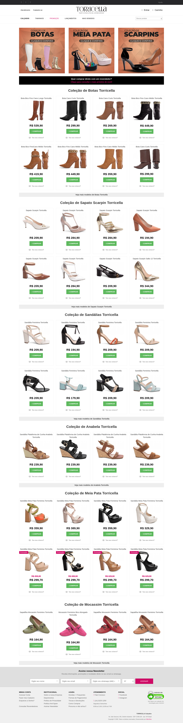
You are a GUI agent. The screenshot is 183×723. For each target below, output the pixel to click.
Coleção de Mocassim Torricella (91, 604)
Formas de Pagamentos (78, 698)
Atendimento (25, 10)
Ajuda (160, 2)
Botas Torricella (101, 195)
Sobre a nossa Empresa (53, 695)
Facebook (123, 695)
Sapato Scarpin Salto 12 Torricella (147, 259)
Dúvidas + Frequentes (77, 695)
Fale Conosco (100, 695)
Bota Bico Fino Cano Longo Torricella (36, 98)
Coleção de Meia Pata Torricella (91, 493)
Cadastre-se (37, 10)
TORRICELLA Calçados (143, 713)
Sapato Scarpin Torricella (36, 210)
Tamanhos (39, 18)
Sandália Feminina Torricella (36, 322)
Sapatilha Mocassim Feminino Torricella (36, 612)
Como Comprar (74, 704)
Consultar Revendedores (28, 706)
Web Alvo (148, 719)
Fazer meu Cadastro (26, 698)
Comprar (36, 131)
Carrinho (157, 10)
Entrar (145, 10)
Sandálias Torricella (101, 419)
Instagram (123, 698)
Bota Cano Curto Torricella (73, 98)
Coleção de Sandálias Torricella (91, 315)
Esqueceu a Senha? (26, 701)
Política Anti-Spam (51, 704)
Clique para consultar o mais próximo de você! (91, 82)
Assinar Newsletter (51, 706)
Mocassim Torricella (101, 663)
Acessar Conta (24, 695)
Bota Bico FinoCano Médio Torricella (36, 147)
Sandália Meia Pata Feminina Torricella (36, 501)
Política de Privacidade (52, 701)
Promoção (54, 18)
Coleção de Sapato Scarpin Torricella (91, 203)
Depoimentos (49, 698)
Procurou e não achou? (77, 706)
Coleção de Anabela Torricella (91, 427)
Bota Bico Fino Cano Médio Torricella (146, 98)
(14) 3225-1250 (100, 701)
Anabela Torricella (101, 485)
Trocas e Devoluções (77, 701)
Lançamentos (70, 18)
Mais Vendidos (88, 18)
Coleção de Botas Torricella (91, 90)
